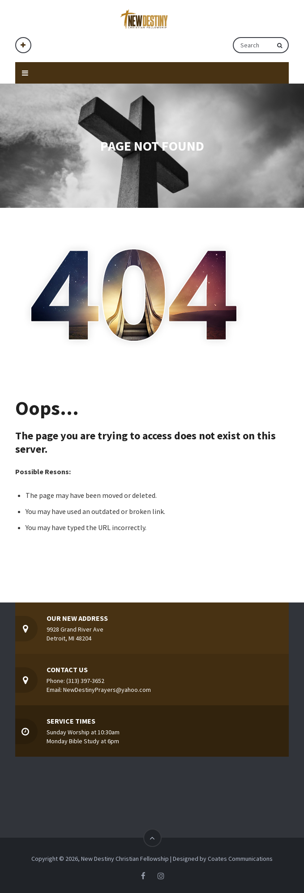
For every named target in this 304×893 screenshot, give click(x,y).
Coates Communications (240, 859)
